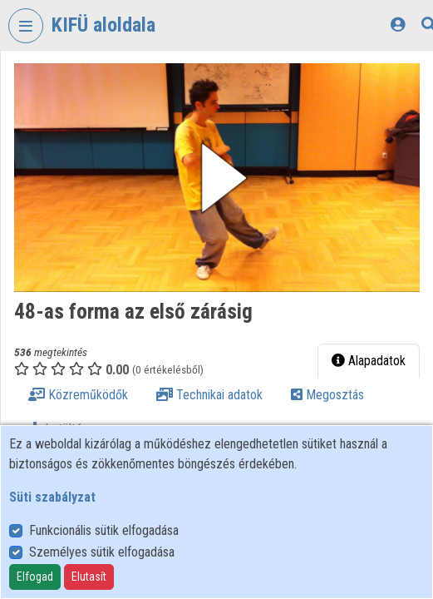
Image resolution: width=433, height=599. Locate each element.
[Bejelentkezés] (398, 24)
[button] (217, 177)
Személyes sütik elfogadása (102, 552)
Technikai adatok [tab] (209, 395)
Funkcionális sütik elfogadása (104, 530)
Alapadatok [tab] (369, 361)
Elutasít (88, 576)
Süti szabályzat (52, 497)
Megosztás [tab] (327, 395)
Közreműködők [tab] (78, 395)
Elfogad (35, 576)
